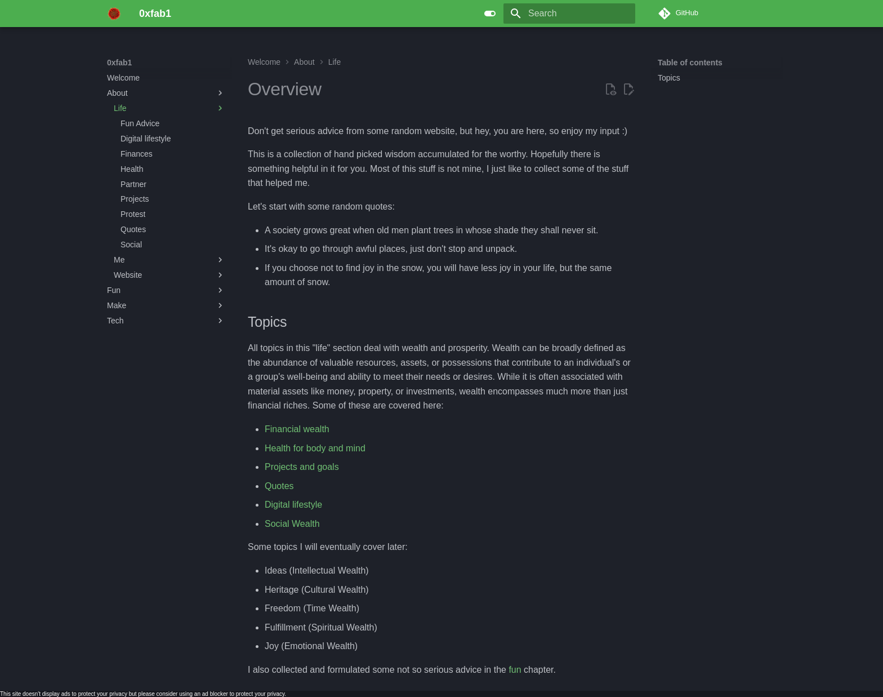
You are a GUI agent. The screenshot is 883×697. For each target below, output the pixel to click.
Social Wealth (292, 524)
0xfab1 (119, 62)
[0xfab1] (114, 13)
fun (515, 669)
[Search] (569, 13)
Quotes (279, 486)
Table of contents (690, 62)
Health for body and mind (315, 448)
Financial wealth (297, 429)
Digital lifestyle (293, 504)
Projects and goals (302, 467)
